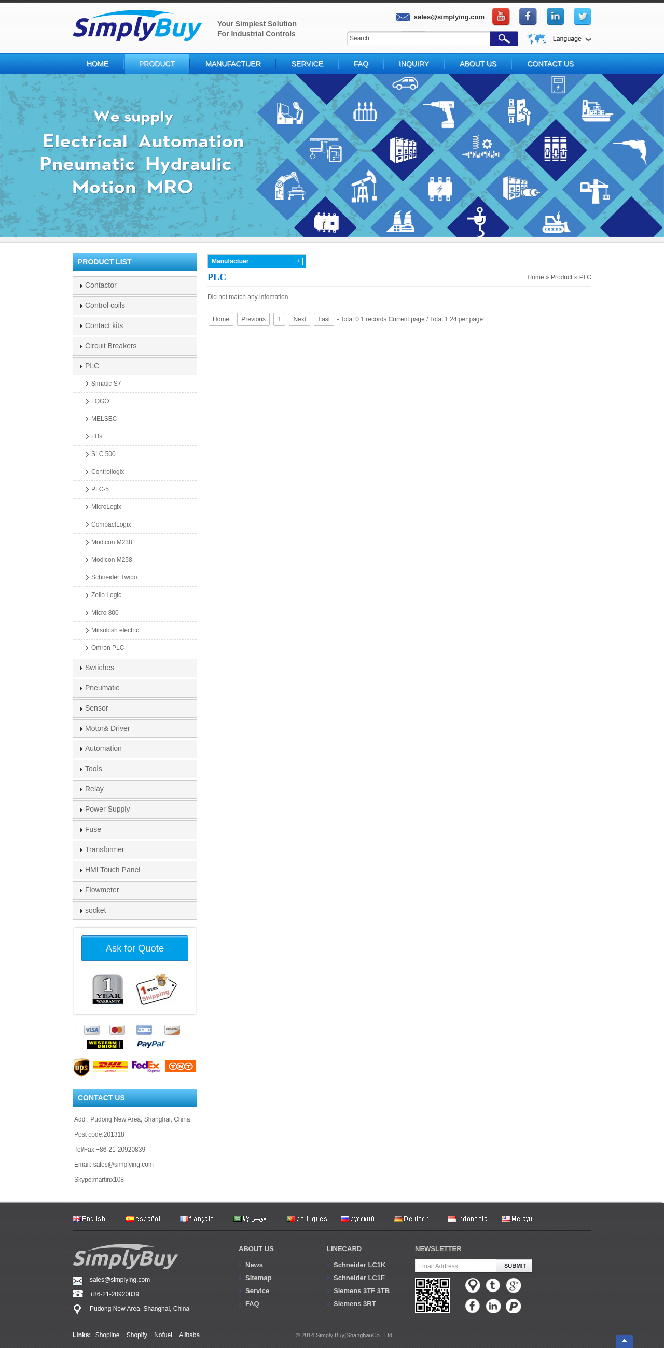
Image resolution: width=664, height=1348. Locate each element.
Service (307, 64)
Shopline (107, 1335)
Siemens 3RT (355, 1304)
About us (256, 1249)
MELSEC (104, 418)
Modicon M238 (111, 542)
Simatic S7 (106, 383)
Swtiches (99, 667)
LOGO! (101, 401)
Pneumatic (102, 688)
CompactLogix (111, 524)
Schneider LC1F (359, 1278)
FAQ (361, 64)
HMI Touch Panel (112, 869)
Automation (103, 748)
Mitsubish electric (115, 630)
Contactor (101, 285)
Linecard (344, 1249)
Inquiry (414, 64)
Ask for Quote (135, 948)
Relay (94, 789)
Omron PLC (107, 647)
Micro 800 (105, 612)
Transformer (105, 849)
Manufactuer (233, 64)
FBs (96, 436)
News (254, 1265)
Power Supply (107, 809)
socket (95, 910)
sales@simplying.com (123, 1164)
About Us (478, 64)
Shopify (137, 1335)
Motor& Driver (107, 728)
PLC (585, 277)
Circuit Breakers (111, 346)
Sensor (96, 708)
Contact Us (550, 64)
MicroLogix (106, 506)
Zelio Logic (106, 595)
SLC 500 (103, 454)
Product (157, 64)
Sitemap (258, 1278)
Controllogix (107, 471)
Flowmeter (102, 890)
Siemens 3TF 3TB (362, 1291)
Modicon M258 (111, 559)
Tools (93, 768)
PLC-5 (100, 489)
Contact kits (104, 325)
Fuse (93, 829)
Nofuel (163, 1335)
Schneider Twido (114, 577)
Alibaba (189, 1335)
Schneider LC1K (359, 1265)
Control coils (105, 305)
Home (97, 64)
